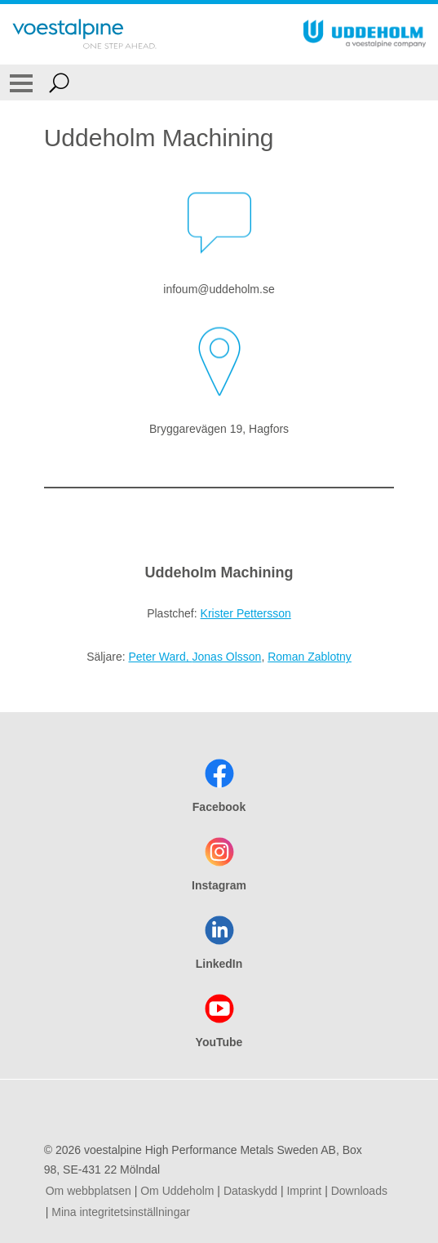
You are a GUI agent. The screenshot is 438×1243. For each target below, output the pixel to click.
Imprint (303, 1190)
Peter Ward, (160, 656)
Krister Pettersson (246, 613)
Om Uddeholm (177, 1190)
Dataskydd (250, 1190)
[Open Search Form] (59, 82)
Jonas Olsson (227, 656)
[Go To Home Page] (84, 34)
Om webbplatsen (88, 1190)
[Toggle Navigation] (21, 82)
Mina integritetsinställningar (120, 1211)
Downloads (359, 1190)
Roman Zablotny (310, 656)
